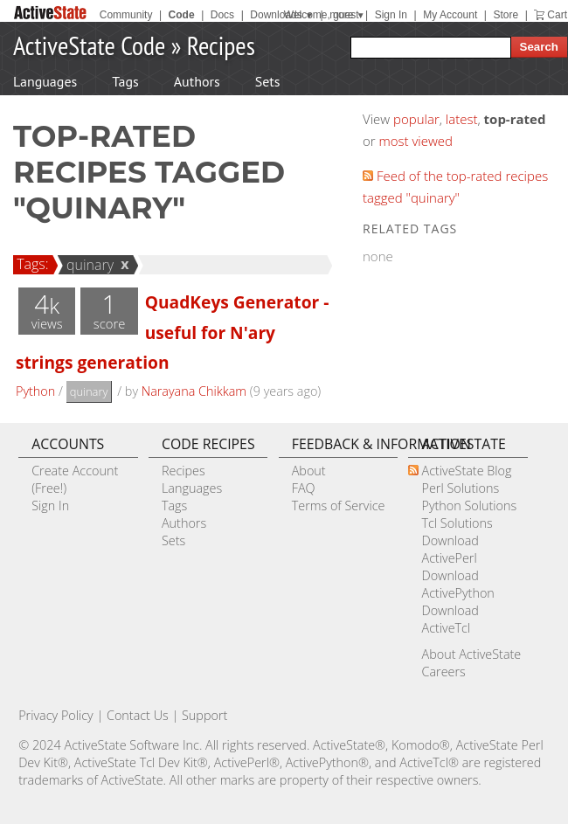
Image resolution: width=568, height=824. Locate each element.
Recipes (221, 45)
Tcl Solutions (456, 523)
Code (182, 15)
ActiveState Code (89, 45)
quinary (87, 264)
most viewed (416, 140)
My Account (450, 15)
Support (204, 715)
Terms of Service (338, 505)
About (309, 470)
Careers (443, 671)
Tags (125, 81)
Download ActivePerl (449, 549)
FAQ (303, 488)
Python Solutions (468, 505)
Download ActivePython (457, 584)
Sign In (391, 15)
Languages (45, 81)
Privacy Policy (56, 715)
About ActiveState (471, 654)
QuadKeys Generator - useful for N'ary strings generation (172, 332)
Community (126, 15)
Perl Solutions (460, 488)
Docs (222, 15)
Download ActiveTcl (449, 619)
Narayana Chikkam (194, 391)
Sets (268, 81)
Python (35, 391)
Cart (557, 15)
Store (505, 15)
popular (416, 119)
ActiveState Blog (466, 470)
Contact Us (138, 715)
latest (462, 119)
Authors (197, 81)
